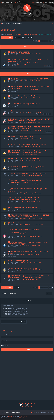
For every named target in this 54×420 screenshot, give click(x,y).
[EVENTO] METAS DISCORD (20, 52)
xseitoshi (11, 34)
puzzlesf (22, 97)
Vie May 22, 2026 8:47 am (34, 130)
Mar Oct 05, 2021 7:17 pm (32, 105)
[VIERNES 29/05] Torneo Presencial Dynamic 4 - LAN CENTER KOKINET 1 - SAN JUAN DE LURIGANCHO (29, 120)
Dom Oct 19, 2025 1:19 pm (35, 236)
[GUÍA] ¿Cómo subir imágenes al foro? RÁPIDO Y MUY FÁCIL (31, 79)
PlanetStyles (23, 416)
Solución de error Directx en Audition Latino (23, 268)
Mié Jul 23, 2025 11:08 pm (34, 262)
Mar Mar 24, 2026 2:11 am (32, 154)
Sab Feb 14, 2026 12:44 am (33, 193)
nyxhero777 (23, 262)
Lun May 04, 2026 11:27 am (32, 146)
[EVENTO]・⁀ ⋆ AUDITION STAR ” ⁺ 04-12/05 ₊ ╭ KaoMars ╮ (28, 144)
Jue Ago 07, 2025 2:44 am (32, 254)
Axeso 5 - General (21, 55)
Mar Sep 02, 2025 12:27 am (32, 245)
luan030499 (23, 167)
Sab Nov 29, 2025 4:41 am (36, 224)
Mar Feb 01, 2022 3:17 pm (33, 97)
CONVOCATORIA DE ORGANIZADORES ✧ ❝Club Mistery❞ (27, 166)
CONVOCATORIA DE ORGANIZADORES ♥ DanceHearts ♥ (27, 174)
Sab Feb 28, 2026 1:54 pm (35, 167)
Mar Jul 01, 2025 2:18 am (32, 279)
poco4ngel (24, 34)
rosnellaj (22, 201)
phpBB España (20, 418)
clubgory (22, 193)
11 (47, 114)
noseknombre (24, 224)
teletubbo (22, 89)
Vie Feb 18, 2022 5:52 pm (34, 53)
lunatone (30, 34)
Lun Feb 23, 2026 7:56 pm (33, 184)
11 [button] (50, 40)
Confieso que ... (13, 111)
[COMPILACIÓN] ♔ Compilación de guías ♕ (25, 103)
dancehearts (23, 175)
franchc (22, 122)
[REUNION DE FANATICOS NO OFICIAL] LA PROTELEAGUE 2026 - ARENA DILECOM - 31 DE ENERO (28, 216)
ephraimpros (23, 270)
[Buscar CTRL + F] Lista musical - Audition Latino (24, 159)
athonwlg (22, 80)
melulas (22, 105)
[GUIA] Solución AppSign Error (18, 261)
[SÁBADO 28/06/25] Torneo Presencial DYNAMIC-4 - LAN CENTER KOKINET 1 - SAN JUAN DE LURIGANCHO (28, 276)
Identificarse (4, 331)
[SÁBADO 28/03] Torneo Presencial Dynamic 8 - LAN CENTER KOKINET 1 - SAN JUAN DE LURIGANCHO (27, 151)
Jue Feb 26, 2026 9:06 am (35, 175)
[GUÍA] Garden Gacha (15, 223)
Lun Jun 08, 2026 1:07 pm (34, 112)
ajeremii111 (23, 160)
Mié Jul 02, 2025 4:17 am (35, 270)
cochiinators (23, 236)
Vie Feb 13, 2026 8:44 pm (33, 201)
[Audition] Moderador (45, 34)
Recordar (5, 345)
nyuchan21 (23, 112)
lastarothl (35, 34)
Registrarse (13, 331)
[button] (36, 41)
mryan (21, 146)
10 (45, 114)
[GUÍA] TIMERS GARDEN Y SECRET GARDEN (22, 207)
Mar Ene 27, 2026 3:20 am (35, 218)
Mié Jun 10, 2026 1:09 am (34, 63)
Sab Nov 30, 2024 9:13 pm (33, 80)
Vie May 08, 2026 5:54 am (34, 138)
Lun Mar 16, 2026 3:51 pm (34, 160)
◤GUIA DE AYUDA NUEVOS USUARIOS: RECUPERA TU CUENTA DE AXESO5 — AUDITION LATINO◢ (29, 128)
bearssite (22, 184)
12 (49, 114)
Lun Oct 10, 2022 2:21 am (33, 89)
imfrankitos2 (23, 218)
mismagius (18, 34)
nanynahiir (22, 63)
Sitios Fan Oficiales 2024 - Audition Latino (25, 96)
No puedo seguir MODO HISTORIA (22, 137)
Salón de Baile (8, 29)
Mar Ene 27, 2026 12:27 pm (34, 209)
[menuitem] (17, 2)
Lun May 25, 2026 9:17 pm (32, 122)
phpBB (10, 416)
